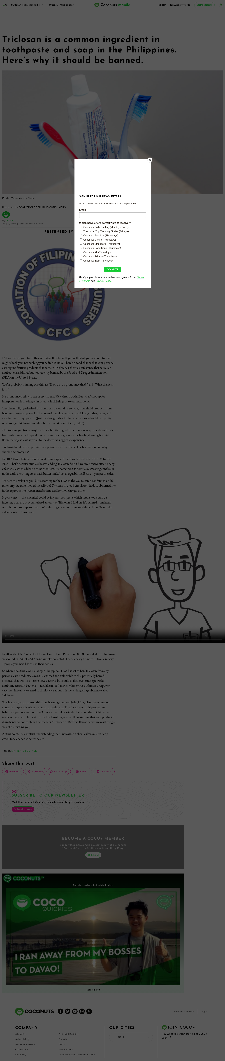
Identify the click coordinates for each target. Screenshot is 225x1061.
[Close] (150, 160)
